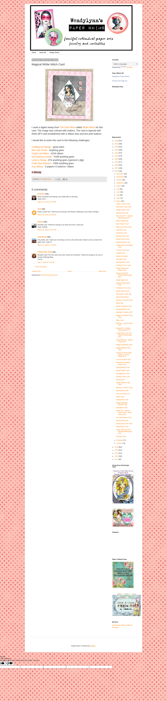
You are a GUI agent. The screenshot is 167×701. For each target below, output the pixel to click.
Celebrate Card (121, 233)
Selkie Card (120, 397)
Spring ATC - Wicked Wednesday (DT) (123, 329)
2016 (117, 171)
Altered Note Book (122, 297)
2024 (117, 147)
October (119, 180)
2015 (117, 447)
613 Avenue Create (42, 156)
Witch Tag (119, 303)
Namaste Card (121, 259)
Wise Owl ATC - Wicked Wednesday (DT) (124, 217)
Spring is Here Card (123, 376)
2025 (117, 144)
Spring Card (120, 380)
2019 (117, 162)
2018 (117, 165)
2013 (117, 453)
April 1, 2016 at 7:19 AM (46, 262)
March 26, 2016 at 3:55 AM (47, 215)
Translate (127, 67)
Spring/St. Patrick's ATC (124, 312)
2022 (117, 153)
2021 (117, 156)
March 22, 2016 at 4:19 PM (47, 202)
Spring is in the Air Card (124, 300)
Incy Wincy (37, 166)
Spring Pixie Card (122, 400)
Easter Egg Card (122, 280)
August (119, 186)
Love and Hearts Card (123, 417)
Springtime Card (121, 408)
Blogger (92, 646)
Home (34, 52)
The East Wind (67, 127)
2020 (117, 159)
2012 (117, 456)
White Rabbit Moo (122, 221)
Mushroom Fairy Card (123, 207)
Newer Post (36, 271)
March (118, 201)
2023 (117, 150)
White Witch (89, 127)
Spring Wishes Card (123, 309)
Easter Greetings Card (124, 306)
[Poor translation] (9, 663)
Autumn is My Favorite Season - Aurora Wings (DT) (124, 354)
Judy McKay (42, 237)
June (118, 192)
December (120, 174)
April (118, 198)
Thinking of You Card (123, 265)
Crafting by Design (41, 147)
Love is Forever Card (123, 359)
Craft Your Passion (41, 163)
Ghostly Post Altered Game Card (123, 363)
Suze (39, 209)
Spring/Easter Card (122, 262)
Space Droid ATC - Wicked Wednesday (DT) (124, 275)
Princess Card (121, 436)
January (119, 443)
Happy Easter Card (122, 210)
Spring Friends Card (123, 242)
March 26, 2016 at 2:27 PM (47, 230)
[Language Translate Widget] (125, 64)
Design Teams (54, 52)
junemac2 (41, 194)
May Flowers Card (122, 224)
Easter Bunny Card (122, 239)
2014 (117, 450)
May (118, 195)
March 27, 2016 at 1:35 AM (47, 245)
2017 (117, 168)
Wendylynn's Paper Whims (120, 76)
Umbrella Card (121, 230)
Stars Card (119, 320)
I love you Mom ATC (123, 394)
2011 (117, 459)
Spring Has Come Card (124, 423)
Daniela (40, 222)
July (118, 189)
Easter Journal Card (123, 204)
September (120, 183)
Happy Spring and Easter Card (122, 269)
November (120, 177)
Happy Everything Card (124, 345)
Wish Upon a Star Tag (123, 294)
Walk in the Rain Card (123, 227)
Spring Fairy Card (122, 213)
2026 (117, 141)
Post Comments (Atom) (49, 275)
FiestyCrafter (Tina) (45, 252)
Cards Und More (40, 153)
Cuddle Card (120, 253)
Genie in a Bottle (122, 256)
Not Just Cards (39, 150)
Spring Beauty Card (123, 367)
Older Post (102, 271)
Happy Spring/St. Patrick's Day (122, 404)
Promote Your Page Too (119, 81)
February (119, 440)
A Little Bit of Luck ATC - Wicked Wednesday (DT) (124, 335)
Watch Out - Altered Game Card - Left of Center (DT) (124, 412)
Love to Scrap (39, 160)
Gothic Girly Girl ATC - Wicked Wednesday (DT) (124, 431)
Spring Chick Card (122, 236)
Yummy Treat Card (122, 250)
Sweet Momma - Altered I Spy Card (124, 341)
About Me (42, 52)
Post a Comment (41, 267)
